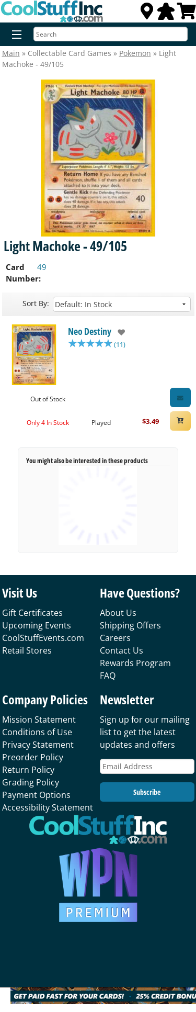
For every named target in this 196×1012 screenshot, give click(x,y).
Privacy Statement (38, 744)
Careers (115, 638)
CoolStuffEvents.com (43, 638)
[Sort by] (122, 304)
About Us (118, 613)
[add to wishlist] (118, 332)
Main (11, 53)
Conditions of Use (37, 732)
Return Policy (28, 769)
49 (42, 267)
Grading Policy (30, 782)
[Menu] (14, 35)
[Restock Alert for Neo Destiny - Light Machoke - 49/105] (180, 397)
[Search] (110, 34)
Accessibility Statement (47, 807)
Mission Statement (39, 719)
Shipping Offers (130, 625)
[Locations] (147, 14)
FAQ (108, 675)
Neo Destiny (89, 331)
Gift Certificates (32, 613)
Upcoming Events (36, 625)
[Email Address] (147, 766)
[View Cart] (186, 14)
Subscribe (146, 792)
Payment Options (36, 795)
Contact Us (121, 650)
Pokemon (135, 53)
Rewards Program (135, 663)
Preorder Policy (32, 757)
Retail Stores (27, 650)
